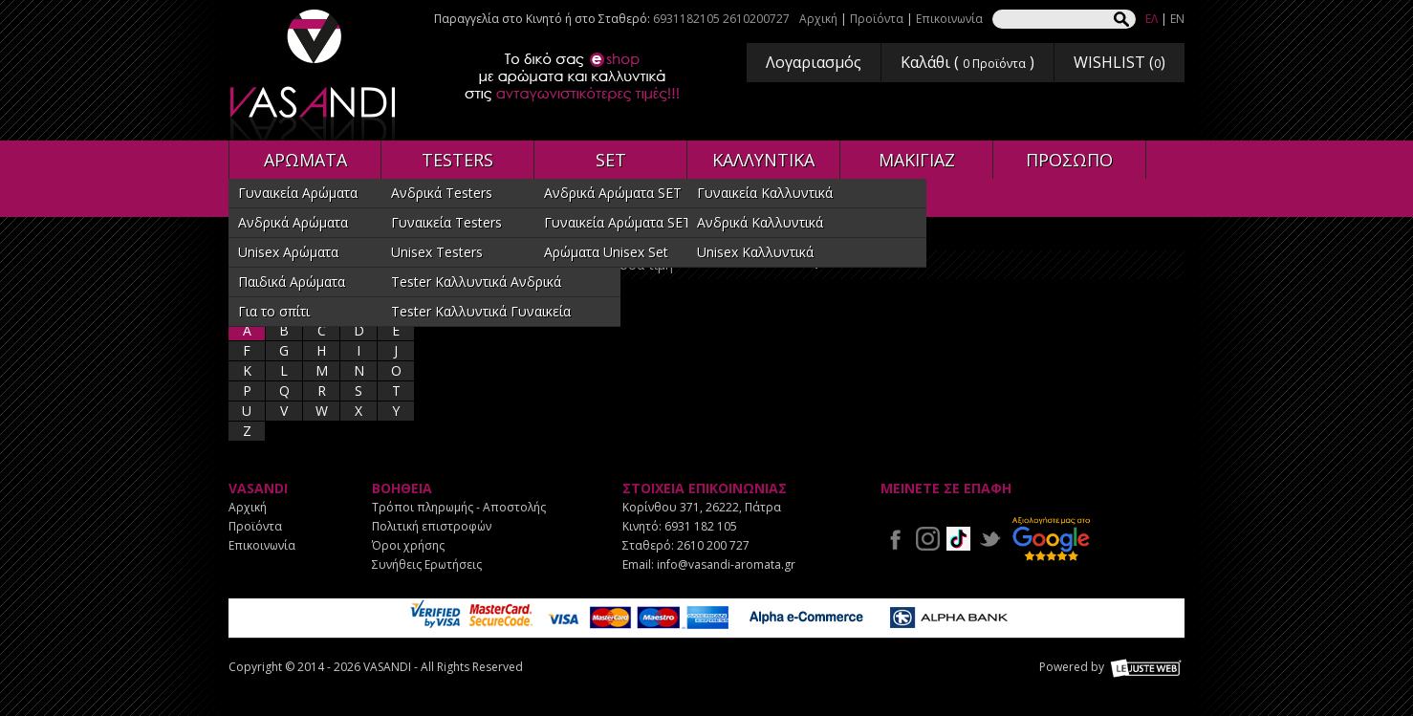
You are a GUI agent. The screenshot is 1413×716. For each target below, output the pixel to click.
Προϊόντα (876, 19)
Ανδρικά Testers (441, 193)
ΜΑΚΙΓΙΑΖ (917, 159)
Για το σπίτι (274, 311)
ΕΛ (1151, 19)
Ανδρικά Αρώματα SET (613, 193)
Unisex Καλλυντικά (755, 252)
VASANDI (314, 75)
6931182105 (686, 19)
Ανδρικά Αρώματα (293, 222)
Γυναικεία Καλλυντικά (765, 193)
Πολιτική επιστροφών (431, 526)
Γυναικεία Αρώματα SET (617, 222)
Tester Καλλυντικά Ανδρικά (476, 281)
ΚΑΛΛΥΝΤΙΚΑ (763, 159)
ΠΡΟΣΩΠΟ (1069, 159)
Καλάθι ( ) (967, 62)
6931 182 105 (700, 526)
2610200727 (756, 19)
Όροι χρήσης (408, 545)
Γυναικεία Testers (446, 222)
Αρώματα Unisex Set (606, 252)
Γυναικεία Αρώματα (298, 193)
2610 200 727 (713, 545)
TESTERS (457, 159)
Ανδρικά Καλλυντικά (760, 222)
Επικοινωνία (949, 19)
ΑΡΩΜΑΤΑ (305, 159)
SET (611, 159)
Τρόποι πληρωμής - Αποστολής (459, 507)
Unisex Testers (437, 252)
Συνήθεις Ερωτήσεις (427, 564)
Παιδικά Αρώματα (291, 281)
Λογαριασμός (813, 62)
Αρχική (818, 19)
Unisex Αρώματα (288, 252)
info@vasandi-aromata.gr (726, 564)
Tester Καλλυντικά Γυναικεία (481, 311)
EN (1177, 19)
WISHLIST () (1119, 62)
